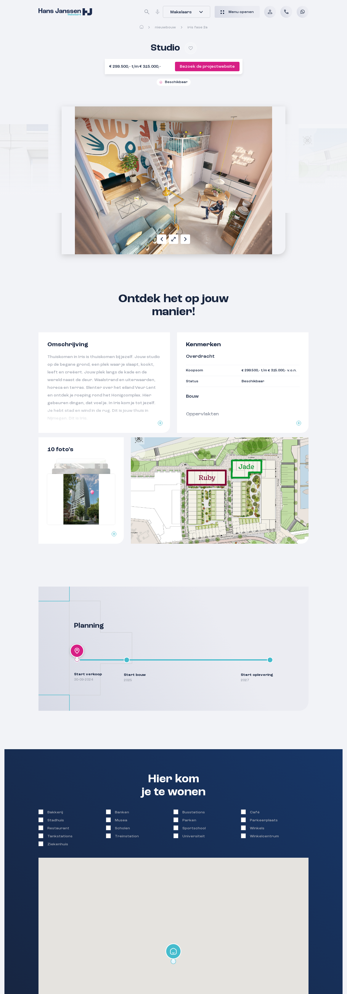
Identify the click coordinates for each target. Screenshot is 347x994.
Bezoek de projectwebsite (207, 66)
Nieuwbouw (165, 27)
